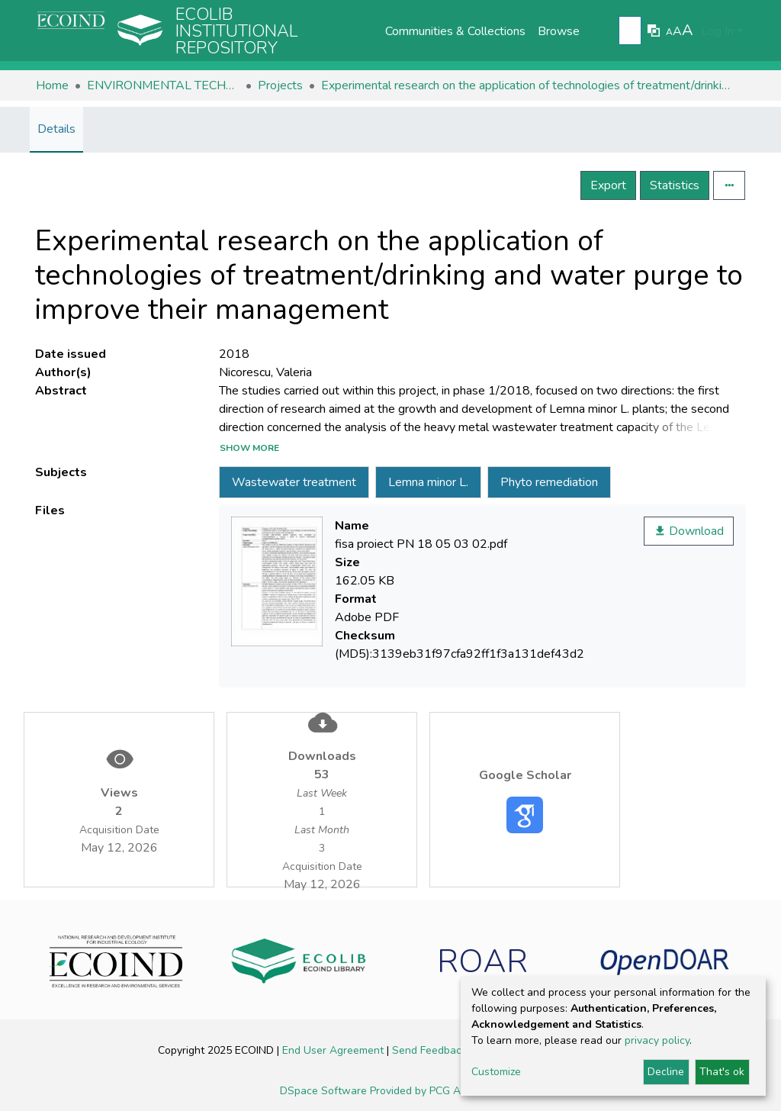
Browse (559, 31)
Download (689, 531)
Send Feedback (431, 1050)
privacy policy (657, 1040)
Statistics (674, 185)
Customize (496, 1071)
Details (56, 129)
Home (52, 85)
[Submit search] (631, 31)
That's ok (721, 1071)
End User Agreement (334, 1050)
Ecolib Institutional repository (236, 31)
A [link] (669, 32)
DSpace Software (325, 1091)
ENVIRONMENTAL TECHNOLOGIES (163, 85)
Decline (666, 1071)
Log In (717, 31)
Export (608, 185)
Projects (280, 85)
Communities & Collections (455, 31)
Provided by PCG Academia (435, 1091)
